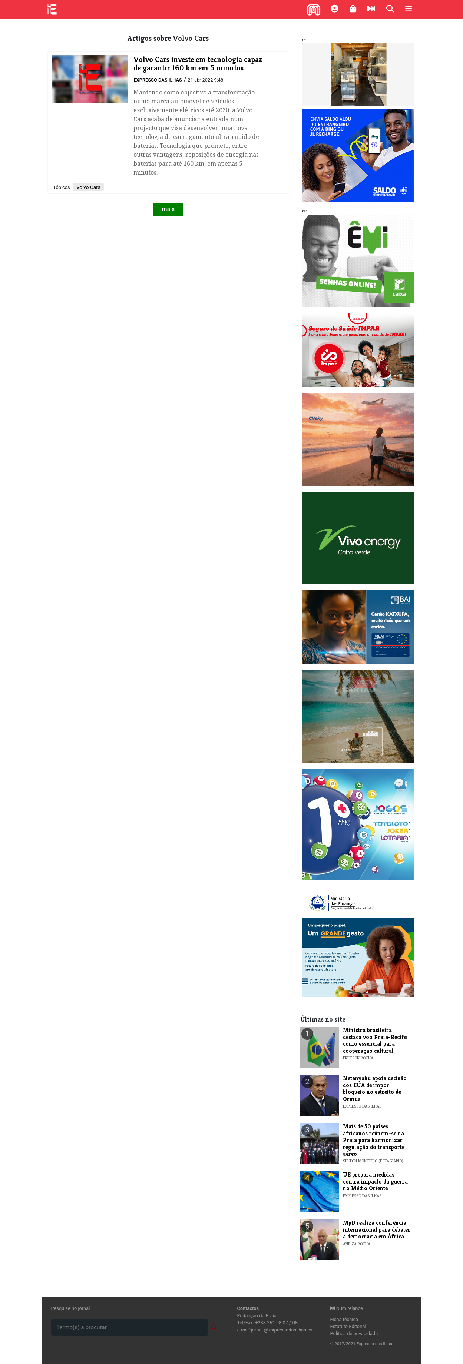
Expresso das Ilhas (157, 80)
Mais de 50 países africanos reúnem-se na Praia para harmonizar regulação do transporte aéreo (373, 1140)
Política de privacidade (354, 1333)
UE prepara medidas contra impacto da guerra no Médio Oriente (375, 1181)
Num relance (346, 1308)
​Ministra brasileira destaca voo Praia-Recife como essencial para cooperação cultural (375, 1040)
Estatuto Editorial (348, 1326)
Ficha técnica (344, 1319)
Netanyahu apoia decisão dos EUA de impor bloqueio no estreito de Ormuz (375, 1088)
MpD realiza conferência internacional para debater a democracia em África (376, 1229)
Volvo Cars (88, 187)
